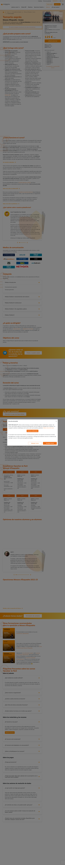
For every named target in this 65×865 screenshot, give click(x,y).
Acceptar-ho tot (50, 443)
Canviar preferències (32, 431)
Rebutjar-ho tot (35, 443)
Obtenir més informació (48, 428)
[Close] (56, 421)
